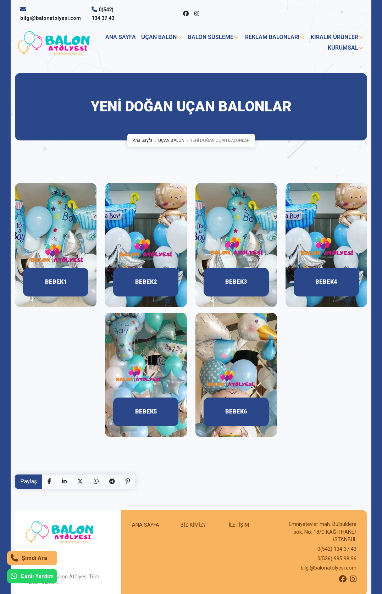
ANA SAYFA (120, 37)
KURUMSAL (343, 47)
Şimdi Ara (29, 558)
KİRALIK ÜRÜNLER (334, 37)
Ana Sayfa (143, 140)
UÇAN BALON (159, 37)
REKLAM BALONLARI (272, 37)
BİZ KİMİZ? (193, 525)
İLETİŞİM (239, 525)
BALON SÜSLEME (210, 37)
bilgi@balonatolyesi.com (50, 18)
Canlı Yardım (32, 576)
